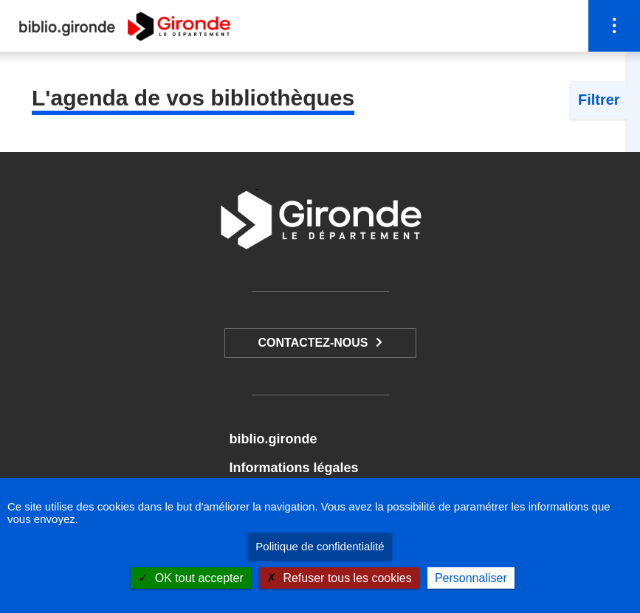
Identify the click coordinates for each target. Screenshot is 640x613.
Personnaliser (471, 578)
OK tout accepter (191, 578)
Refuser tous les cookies (339, 578)
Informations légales (293, 467)
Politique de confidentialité (319, 546)
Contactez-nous (313, 342)
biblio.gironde (273, 439)
